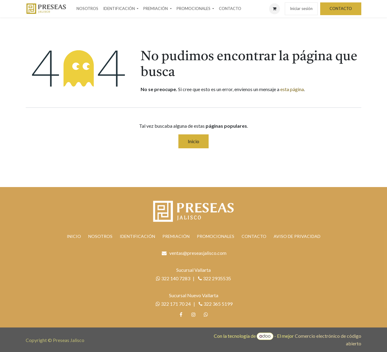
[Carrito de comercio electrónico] (274, 8)
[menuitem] (87, 8)
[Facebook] (181, 314)
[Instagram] (193, 314)
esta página (292, 89)
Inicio (193, 141)
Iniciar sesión (301, 8)
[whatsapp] (206, 314)
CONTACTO (341, 8)
